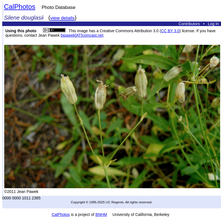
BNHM (101, 214)
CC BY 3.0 (170, 31)
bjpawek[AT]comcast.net (82, 35)
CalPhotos (19, 6)
